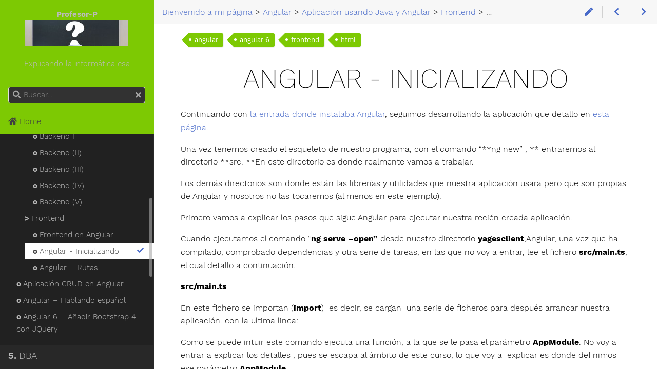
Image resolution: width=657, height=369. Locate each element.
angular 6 (254, 40)
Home (24, 121)
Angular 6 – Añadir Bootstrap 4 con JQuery (76, 323)
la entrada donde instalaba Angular (317, 114)
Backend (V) (57, 202)
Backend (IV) (58, 185)
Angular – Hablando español (71, 300)
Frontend (44, 218)
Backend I (53, 136)
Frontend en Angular (73, 234)
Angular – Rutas (65, 267)
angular (206, 40)
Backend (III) (58, 169)
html (348, 40)
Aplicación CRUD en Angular (70, 284)
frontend (305, 40)
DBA (22, 356)
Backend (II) (57, 152)
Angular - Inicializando (89, 251)
